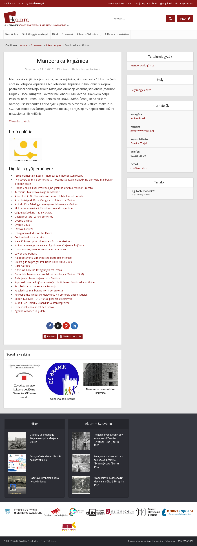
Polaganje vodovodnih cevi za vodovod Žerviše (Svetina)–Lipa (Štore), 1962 (109, 440)
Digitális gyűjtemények (35, 34)
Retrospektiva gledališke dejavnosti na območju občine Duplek (50, 294)
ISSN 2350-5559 (185, 541)
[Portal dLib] (95, 512)
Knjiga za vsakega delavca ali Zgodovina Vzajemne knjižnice (49, 245)
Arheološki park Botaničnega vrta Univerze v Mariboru (45, 200)
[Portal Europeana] (76, 512)
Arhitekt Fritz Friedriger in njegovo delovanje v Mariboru (46, 204)
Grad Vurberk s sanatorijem (30, 237)
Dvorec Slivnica (23, 220)
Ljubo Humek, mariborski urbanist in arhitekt (40, 249)
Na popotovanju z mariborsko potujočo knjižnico (43, 257)
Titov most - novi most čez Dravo (34, 307)
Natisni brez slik (70, 336)
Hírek (55, 34)
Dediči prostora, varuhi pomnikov (33, 216)
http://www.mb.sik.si (142, 130)
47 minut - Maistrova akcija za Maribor (36, 192)
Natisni (49, 336)
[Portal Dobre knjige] (177, 512)
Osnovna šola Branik (62, 399)
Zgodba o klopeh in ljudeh (29, 311)
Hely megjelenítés (140, 90)
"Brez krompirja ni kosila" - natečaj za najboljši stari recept (48, 175)
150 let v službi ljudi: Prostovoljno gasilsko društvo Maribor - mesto (53, 188)
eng (143, 3)
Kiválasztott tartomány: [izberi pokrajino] (24, 3)
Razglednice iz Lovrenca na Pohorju (35, 286)
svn (136, 3)
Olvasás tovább (19, 121)
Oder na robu (22, 266)
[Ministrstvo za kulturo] (23, 512)
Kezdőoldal (12, 34)
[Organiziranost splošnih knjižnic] (56, 512)
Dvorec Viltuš (22, 224)
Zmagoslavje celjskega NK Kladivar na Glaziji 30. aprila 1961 (109, 482)
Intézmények (137, 118)
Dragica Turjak (139, 143)
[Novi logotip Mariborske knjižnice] (25, 149)
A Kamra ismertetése (117, 34)
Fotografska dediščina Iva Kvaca (33, 233)
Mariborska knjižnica (88, 69)
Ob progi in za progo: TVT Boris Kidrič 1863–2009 (43, 262)
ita (148, 3)
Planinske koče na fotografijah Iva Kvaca (38, 270)
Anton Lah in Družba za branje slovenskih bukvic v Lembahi (48, 196)
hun (154, 3)
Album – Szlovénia (87, 34)
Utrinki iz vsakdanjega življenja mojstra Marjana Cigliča (44, 439)
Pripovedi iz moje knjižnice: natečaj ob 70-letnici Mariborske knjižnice (54, 282)
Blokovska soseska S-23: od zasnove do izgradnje (43, 208)
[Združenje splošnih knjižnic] (69, 526)
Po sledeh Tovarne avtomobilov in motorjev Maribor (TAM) (49, 274)
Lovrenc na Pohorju (25, 253)
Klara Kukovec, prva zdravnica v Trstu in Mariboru (43, 241)
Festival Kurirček (23, 229)
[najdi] (170, 18)
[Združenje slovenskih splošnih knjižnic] (120, 512)
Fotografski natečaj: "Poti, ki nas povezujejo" (44, 458)
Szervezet (67, 34)
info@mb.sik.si (138, 168)
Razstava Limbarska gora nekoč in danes (44, 480)
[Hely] (185, 18)
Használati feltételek (163, 541)
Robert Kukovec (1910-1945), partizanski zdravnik (43, 298)
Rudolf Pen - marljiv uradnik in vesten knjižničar (41, 303)
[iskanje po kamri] (139, 18)
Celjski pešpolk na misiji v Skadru (33, 212)
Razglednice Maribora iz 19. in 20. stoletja (38, 290)
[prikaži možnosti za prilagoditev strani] (119, 3)
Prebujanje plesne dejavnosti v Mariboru (37, 278)
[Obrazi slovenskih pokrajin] (148, 512)
